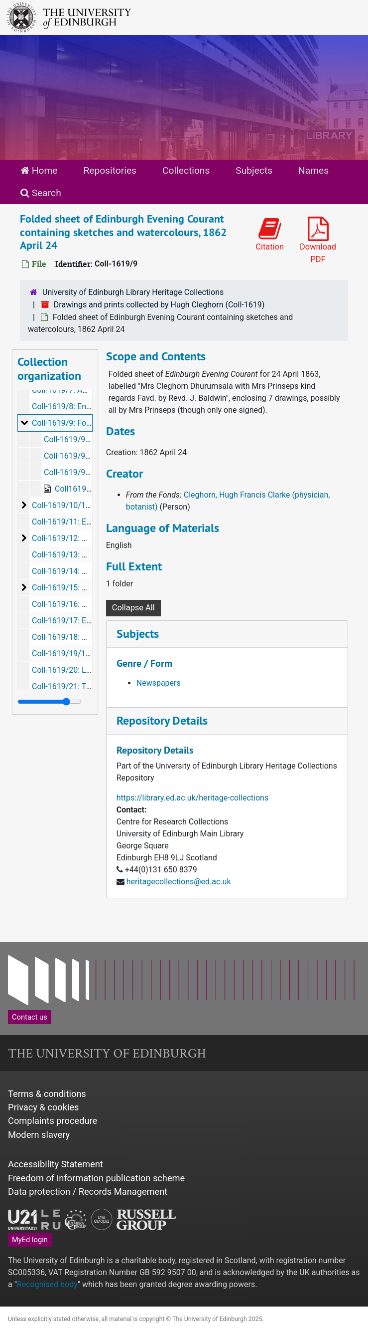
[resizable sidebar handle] (49, 702)
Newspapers (158, 683)
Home (38, 170)
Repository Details (162, 720)
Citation (269, 234)
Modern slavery (39, 1134)
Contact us (29, 1017)
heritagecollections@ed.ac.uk (178, 881)
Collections (186, 170)
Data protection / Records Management (87, 1191)
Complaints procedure (52, 1120)
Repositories (109, 170)
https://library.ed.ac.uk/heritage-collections (192, 797)
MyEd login (30, 1239)
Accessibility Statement (55, 1164)
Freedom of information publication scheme (96, 1178)
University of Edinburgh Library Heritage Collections (133, 292)
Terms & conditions (47, 1093)
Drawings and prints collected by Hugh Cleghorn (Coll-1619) (159, 304)
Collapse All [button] (133, 607)
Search (40, 193)
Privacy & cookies (43, 1107)
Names (313, 170)
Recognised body (47, 1284)
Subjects (254, 170)
